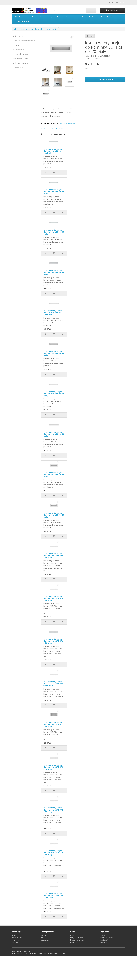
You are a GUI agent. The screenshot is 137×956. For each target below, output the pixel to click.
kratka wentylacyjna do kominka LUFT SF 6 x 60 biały (53, 598)
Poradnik (15, 942)
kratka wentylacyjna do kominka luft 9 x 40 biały (53, 353)
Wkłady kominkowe (22, 17)
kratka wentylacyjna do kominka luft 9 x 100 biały (52, 313)
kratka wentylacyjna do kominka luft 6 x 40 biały (53, 272)
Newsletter (103, 942)
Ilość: (87, 68)
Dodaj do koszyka (105, 79)
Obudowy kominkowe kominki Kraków (54, 129)
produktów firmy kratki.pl (68, 123)
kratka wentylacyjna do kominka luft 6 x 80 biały (53, 191)
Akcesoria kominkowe (89, 17)
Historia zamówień (106, 938)
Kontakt (43, 935)
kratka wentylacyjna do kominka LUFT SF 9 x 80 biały (53, 852)
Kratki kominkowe (72, 17)
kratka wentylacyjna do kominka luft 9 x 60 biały (53, 393)
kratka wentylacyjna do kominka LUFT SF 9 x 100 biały (53, 895)
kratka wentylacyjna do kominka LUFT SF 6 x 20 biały (38, 29)
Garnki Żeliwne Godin (108, 17)
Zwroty (43, 938)
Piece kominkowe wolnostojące (43, 17)
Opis (44, 103)
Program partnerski (77, 940)
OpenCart (27, 951)
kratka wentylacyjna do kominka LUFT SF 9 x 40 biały (53, 767)
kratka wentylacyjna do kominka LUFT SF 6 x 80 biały (53, 641)
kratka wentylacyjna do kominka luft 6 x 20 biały (53, 474)
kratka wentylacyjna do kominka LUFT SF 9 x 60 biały (53, 810)
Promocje (73, 942)
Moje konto (103, 935)
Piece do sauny (18, 68)
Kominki (60, 17)
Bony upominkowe (76, 938)
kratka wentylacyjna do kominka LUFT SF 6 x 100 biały (53, 683)
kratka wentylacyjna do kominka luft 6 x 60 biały (53, 232)
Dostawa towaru (17, 938)
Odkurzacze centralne (22, 22)
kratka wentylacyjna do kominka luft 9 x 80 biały (53, 434)
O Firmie (14, 935)
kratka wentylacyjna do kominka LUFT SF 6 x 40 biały (53, 555)
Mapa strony (45, 940)
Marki (72, 935)
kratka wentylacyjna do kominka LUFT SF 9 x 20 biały (53, 724)
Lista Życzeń (104, 940)
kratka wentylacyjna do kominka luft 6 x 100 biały (52, 151)
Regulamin (15, 940)
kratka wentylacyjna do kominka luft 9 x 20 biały (53, 515)
